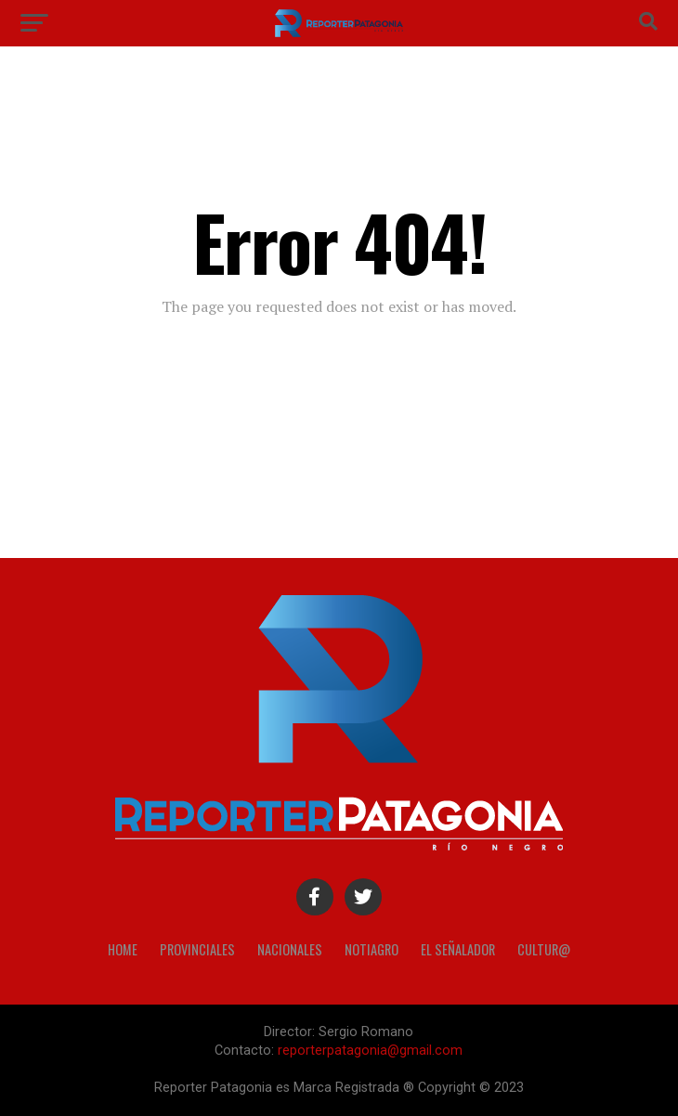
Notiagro (371, 949)
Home (122, 949)
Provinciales (197, 949)
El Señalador (458, 949)
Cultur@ (543, 949)
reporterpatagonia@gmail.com (370, 1050)
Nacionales (289, 949)
